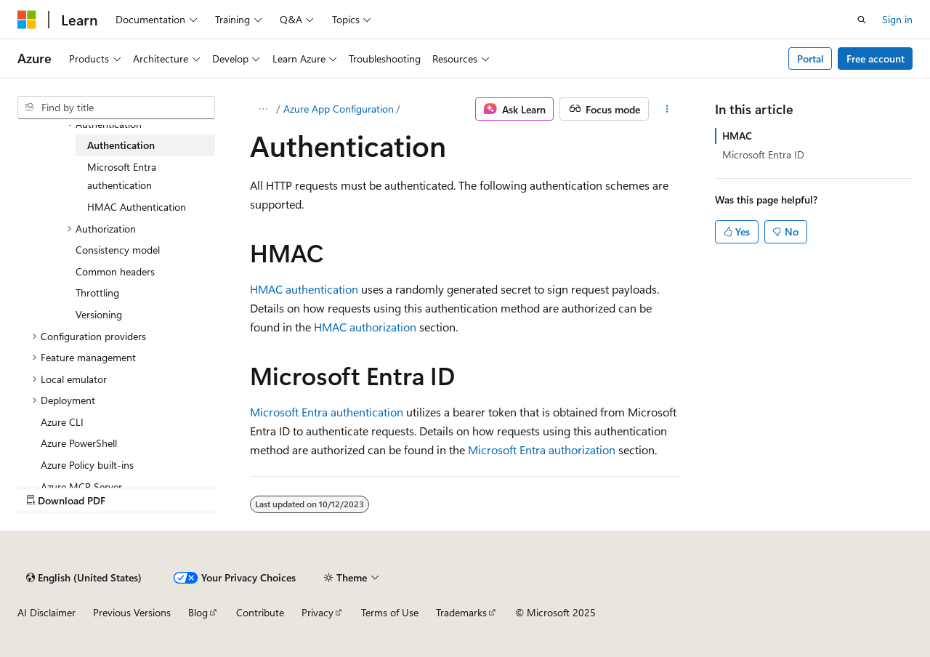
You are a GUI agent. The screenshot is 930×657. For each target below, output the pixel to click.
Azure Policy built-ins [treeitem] (87, 465)
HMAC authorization (365, 326)
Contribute (260, 612)
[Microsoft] (26, 19)
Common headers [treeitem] (115, 271)
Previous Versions (132, 612)
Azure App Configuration (338, 109)
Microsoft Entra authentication (326, 411)
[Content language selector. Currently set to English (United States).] (83, 577)
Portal (810, 58)
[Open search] (861, 20)
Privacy (317, 612)
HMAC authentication (304, 289)
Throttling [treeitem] (97, 292)
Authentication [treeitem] (121, 145)
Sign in (897, 19)
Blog (198, 612)
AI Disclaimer (46, 612)
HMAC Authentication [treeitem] (136, 207)
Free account (875, 58)
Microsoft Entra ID (763, 154)
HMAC (737, 135)
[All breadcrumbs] (262, 109)
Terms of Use (389, 612)
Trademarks (461, 612)
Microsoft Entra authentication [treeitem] (121, 176)
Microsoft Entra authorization (541, 449)
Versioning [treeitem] (99, 314)
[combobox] (116, 107)
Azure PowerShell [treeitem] (79, 443)
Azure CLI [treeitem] (62, 422)
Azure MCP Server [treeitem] (81, 486)
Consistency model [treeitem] (118, 250)
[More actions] (667, 109)
